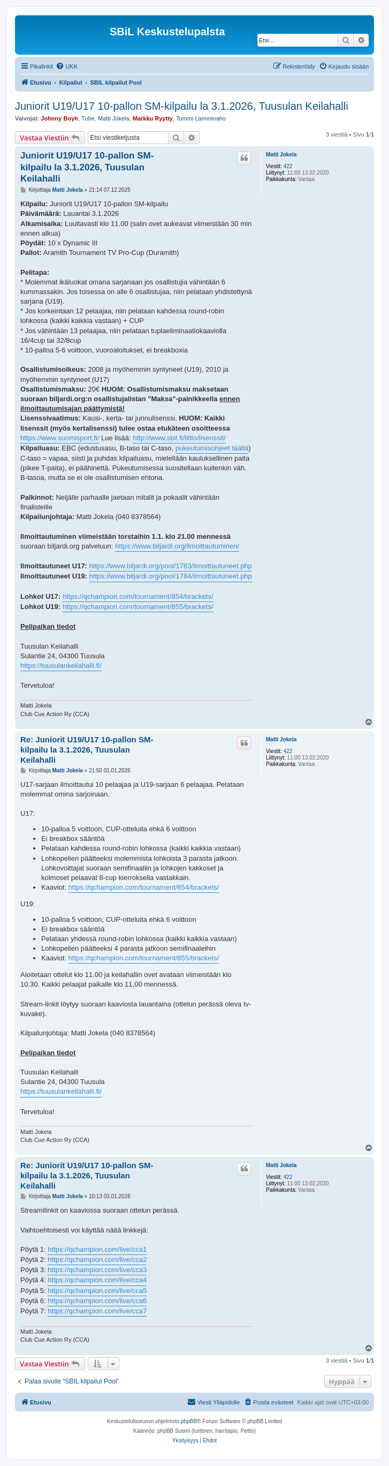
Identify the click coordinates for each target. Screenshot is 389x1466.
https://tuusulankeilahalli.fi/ (61, 665)
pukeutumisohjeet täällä (212, 448)
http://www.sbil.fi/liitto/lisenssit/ (179, 438)
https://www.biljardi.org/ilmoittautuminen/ (177, 546)
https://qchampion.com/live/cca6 (97, 1301)
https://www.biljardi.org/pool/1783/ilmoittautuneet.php (170, 566)
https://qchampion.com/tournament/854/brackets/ (138, 596)
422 (288, 166)
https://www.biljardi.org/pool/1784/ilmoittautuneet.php (170, 576)
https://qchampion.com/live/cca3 (97, 1270)
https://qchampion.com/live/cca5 (97, 1291)
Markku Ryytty (153, 118)
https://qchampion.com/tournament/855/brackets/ (138, 607)
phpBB (189, 1421)
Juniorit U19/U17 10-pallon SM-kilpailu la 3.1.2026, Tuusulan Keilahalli (181, 106)
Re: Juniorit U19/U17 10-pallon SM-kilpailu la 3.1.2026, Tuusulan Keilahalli (86, 749)
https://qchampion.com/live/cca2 (97, 1260)
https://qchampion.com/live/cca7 (97, 1311)
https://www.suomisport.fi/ (59, 438)
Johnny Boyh (59, 118)
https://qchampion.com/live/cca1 (97, 1249)
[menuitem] (67, 66)
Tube (88, 118)
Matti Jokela (113, 118)
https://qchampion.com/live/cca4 (97, 1280)
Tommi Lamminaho (201, 118)
